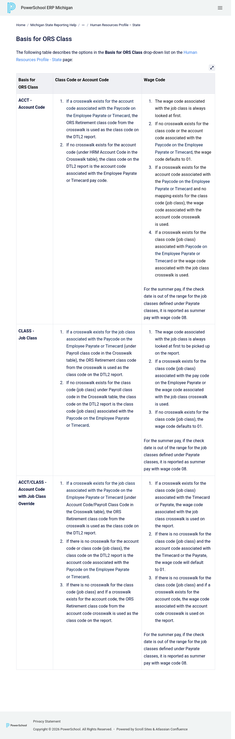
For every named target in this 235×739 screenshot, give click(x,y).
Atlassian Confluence (172, 729)
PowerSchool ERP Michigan (47, 7)
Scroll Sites (143, 729)
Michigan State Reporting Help (53, 25)
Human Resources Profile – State (115, 25)
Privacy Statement (46, 721)
